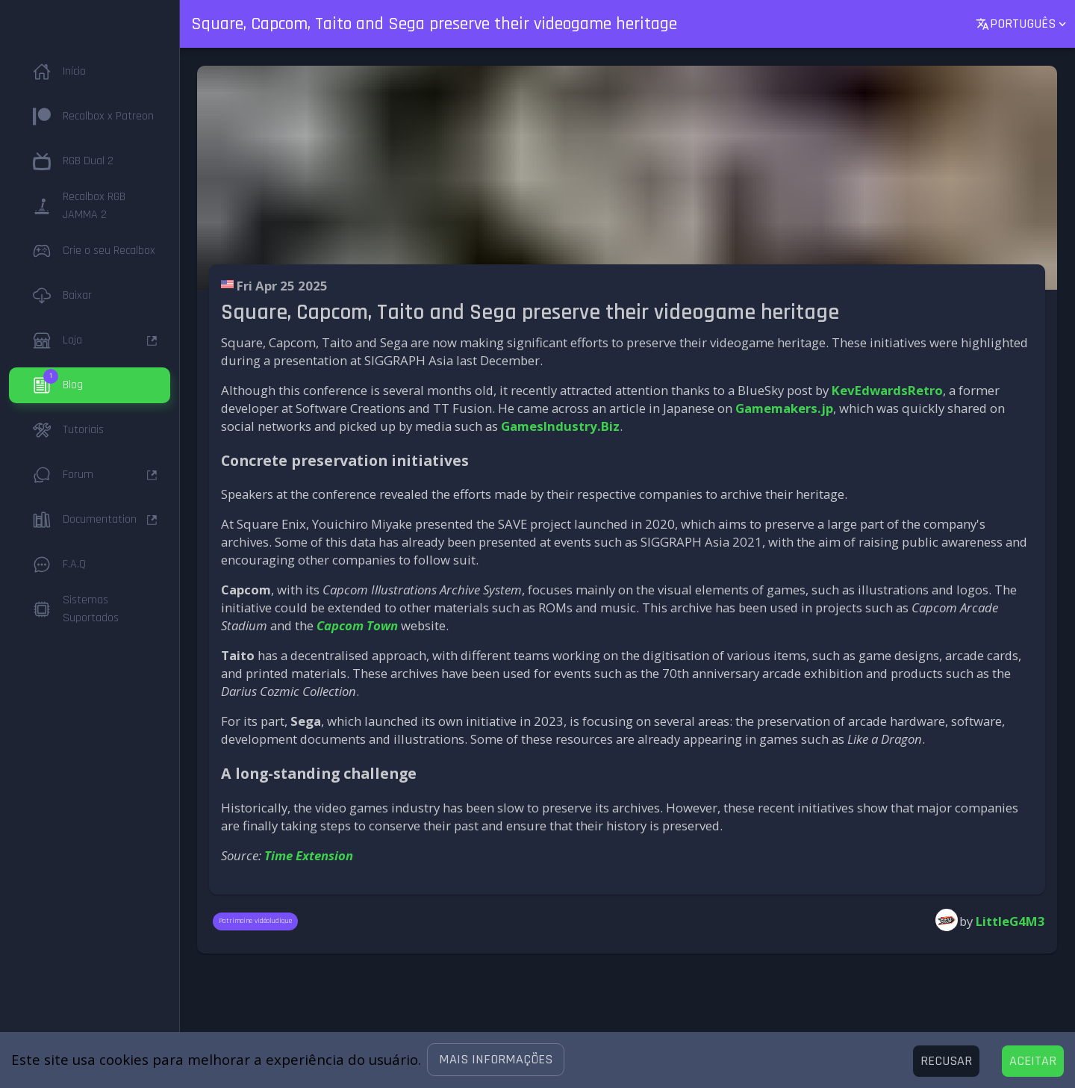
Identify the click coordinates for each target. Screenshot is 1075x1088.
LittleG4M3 (1010, 921)
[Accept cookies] (1033, 1061)
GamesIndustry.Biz (560, 426)
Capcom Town (357, 625)
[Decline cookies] (946, 1061)
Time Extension (308, 855)
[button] (495, 1059)
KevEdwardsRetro (887, 390)
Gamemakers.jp (784, 408)
